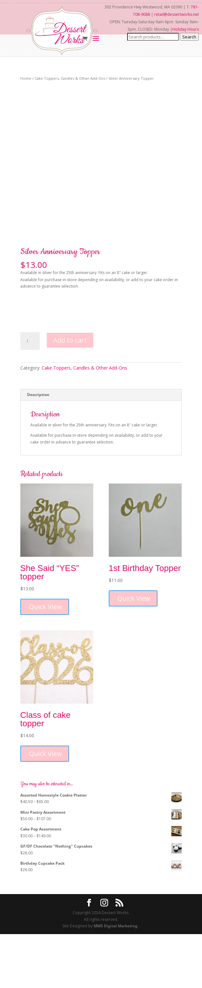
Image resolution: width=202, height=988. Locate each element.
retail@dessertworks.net (176, 14)
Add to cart (70, 394)
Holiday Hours (185, 29)
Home (25, 78)
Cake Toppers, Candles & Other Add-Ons (70, 78)
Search (189, 37)
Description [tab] (38, 448)
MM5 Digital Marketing (116, 980)
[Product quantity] (30, 395)
